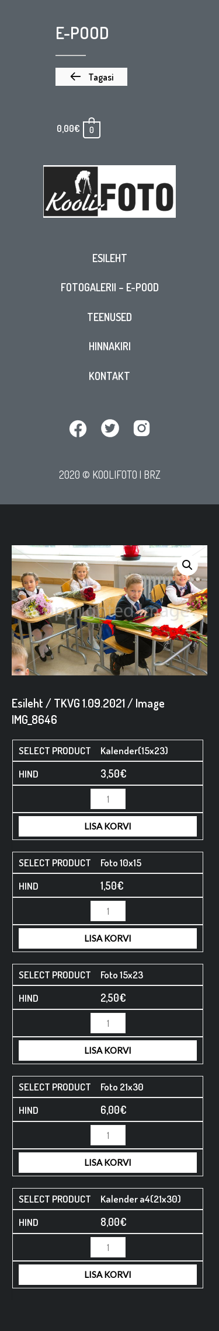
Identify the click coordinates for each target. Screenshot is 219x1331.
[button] (91, 77)
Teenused (109, 317)
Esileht (109, 258)
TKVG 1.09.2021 (89, 702)
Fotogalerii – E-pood (110, 287)
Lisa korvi (107, 826)
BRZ (152, 474)
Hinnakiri (110, 346)
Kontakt (109, 376)
